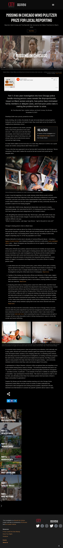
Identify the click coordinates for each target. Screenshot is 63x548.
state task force (19, 314)
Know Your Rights (7, 534)
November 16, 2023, (44, 135)
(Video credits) (59, 73)
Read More (31, 30)
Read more (46, 272)
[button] (53, 4)
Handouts (5, 536)
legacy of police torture (12, 241)
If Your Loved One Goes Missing (11, 531)
